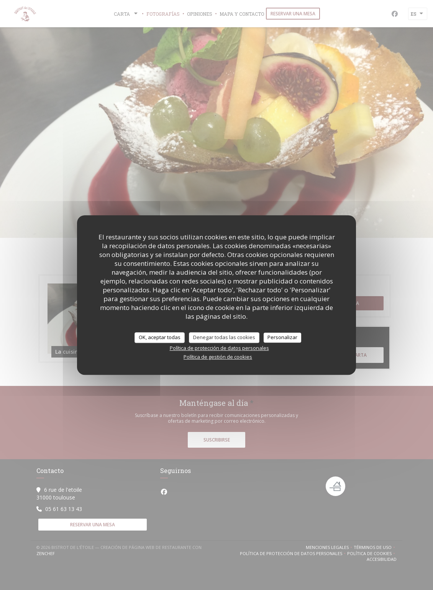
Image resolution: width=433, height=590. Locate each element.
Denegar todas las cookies (224, 337)
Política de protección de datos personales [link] (219, 347)
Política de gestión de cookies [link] (218, 356)
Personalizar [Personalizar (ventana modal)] (282, 337)
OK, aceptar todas (159, 337)
